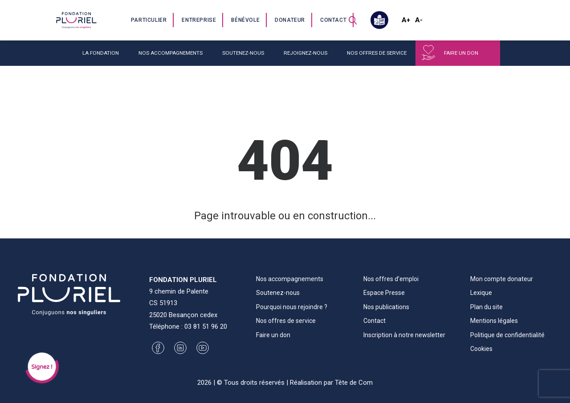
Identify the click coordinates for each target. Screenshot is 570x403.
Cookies (481, 348)
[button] (352, 20)
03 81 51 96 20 (205, 326)
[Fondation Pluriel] (76, 20)
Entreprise (199, 20)
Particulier (149, 20)
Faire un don (461, 53)
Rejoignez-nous (305, 53)
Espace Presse (384, 292)
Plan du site (486, 306)
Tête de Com (354, 383)
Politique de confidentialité (507, 335)
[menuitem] (149, 20)
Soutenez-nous (243, 53)
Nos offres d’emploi (391, 278)
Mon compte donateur (501, 278)
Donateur (290, 20)
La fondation (100, 53)
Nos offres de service (377, 53)
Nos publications (386, 306)
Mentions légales (494, 320)
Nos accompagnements (170, 53)
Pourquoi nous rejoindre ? (291, 306)
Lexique (481, 292)
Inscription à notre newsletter (404, 335)
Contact (333, 20)
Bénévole (245, 20)
